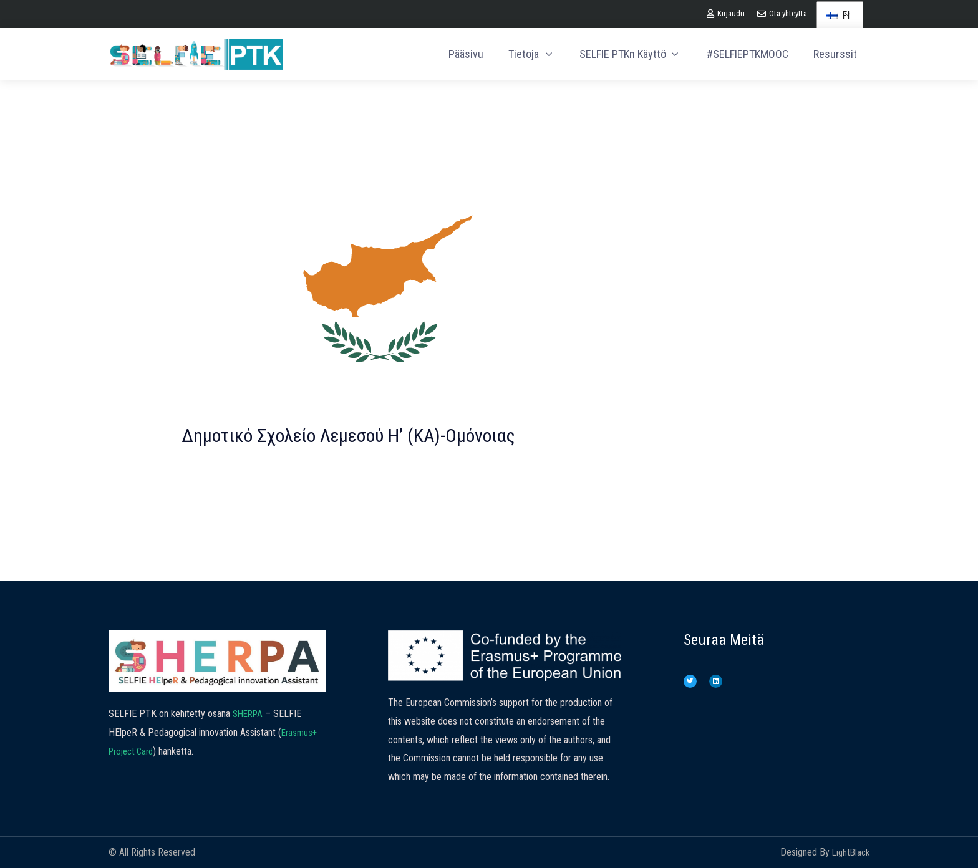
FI (838, 15)
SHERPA (249, 714)
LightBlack (849, 852)
